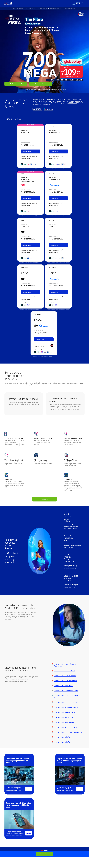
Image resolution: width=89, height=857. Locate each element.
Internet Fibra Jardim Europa (65, 676)
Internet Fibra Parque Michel (64, 712)
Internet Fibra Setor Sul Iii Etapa (66, 717)
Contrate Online (44, 854)
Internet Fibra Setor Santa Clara (66, 691)
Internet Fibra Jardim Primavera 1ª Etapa (67, 697)
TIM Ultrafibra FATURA (30, 8)
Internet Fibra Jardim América (65, 703)
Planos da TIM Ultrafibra (55, 8)
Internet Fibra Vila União (63, 686)
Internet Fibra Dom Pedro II (64, 671)
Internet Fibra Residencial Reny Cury (67, 727)
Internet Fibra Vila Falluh (63, 737)
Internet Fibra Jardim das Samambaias (68, 732)
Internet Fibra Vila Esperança (65, 722)
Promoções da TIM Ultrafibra (70, 8)
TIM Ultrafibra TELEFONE (17, 8)
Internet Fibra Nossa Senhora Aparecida (65, 665)
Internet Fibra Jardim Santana (65, 681)
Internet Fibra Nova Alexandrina (66, 707)
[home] (8, 3)
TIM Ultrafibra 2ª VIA (42, 8)
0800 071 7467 (72, 103)
